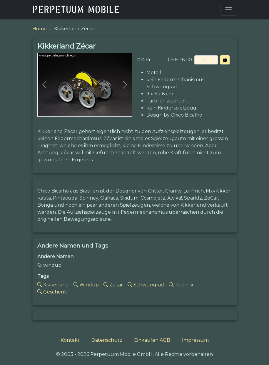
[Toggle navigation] (228, 10)
